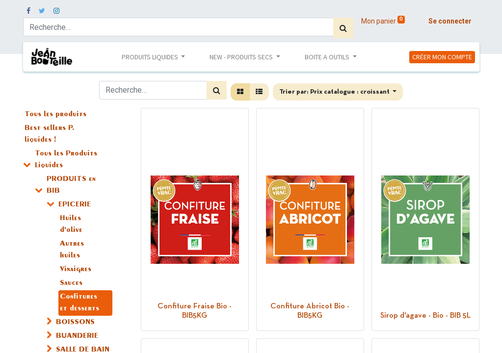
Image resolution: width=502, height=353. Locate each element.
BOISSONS (75, 323)
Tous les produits (55, 115)
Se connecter (450, 21)
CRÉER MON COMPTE (442, 56)
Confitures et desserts (79, 303)
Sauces (71, 283)
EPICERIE (74, 205)
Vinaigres (75, 270)
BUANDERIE (77, 336)
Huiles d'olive (71, 224)
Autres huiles (72, 250)
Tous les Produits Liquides (66, 160)
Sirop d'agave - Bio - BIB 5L (425, 316)
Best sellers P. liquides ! (50, 134)
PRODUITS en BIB (71, 185)
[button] (338, 92)
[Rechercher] (343, 28)
